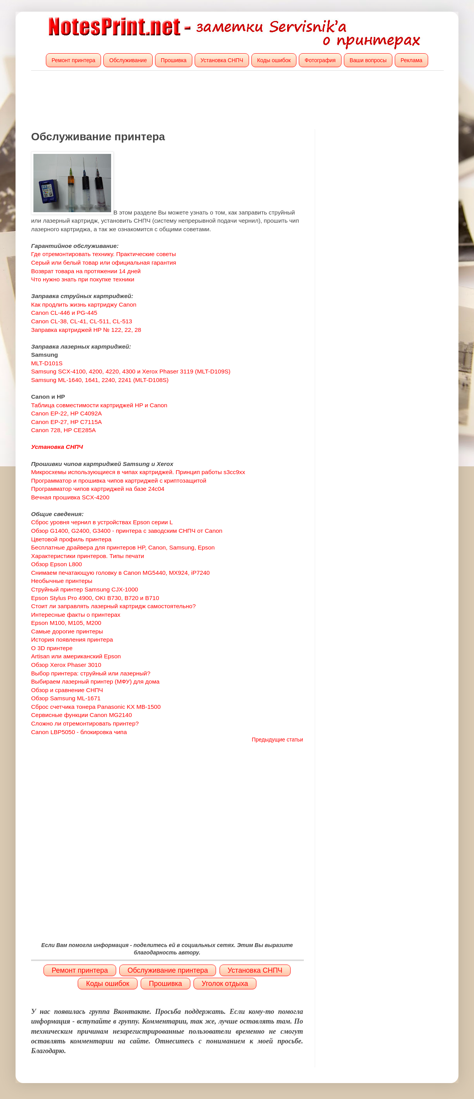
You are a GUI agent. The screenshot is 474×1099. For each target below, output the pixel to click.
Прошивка (173, 60)
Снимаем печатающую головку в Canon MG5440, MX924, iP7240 (120, 572)
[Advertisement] (237, 99)
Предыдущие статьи (277, 739)
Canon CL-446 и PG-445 (64, 312)
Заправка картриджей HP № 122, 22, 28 (86, 329)
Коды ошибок (274, 60)
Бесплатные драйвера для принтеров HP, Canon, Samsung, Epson (123, 547)
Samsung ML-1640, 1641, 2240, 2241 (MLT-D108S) (100, 380)
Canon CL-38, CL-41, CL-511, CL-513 (81, 321)
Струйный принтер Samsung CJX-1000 (84, 589)
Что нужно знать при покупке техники (82, 279)
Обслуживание (128, 60)
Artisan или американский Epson (76, 656)
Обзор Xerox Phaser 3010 (66, 664)
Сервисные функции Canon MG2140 (81, 715)
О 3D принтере (52, 648)
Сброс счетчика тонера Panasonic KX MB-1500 (95, 706)
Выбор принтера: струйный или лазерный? (90, 673)
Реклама (411, 60)
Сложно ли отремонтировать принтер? (85, 723)
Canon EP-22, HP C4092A (67, 413)
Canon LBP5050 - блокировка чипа (79, 732)
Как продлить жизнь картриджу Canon (83, 304)
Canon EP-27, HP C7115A (66, 422)
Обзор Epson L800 (56, 564)
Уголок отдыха (225, 983)
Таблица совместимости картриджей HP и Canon (99, 405)
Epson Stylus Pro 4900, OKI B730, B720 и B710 (95, 598)
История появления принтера (72, 639)
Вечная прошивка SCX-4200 (70, 497)
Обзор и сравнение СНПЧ (67, 690)
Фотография (320, 60)
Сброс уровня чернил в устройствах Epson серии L (102, 522)
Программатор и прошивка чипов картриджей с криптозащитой (118, 480)
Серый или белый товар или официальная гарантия (103, 262)
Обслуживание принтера (167, 970)
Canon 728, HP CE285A (63, 430)
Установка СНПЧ (221, 60)
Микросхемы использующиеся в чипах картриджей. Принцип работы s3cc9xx (138, 472)
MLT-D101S (47, 363)
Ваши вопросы (368, 60)
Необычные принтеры (61, 580)
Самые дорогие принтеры (67, 631)
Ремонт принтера (74, 60)
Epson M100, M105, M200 (66, 622)
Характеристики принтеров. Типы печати (87, 556)
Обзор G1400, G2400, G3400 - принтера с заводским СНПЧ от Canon (126, 530)
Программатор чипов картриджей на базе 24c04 (97, 488)
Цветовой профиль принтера (71, 539)
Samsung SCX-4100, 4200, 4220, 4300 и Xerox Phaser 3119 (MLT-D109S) (130, 371)
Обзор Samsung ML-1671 (66, 698)
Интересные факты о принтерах (75, 614)
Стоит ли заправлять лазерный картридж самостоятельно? (113, 606)
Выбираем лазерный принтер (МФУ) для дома (95, 681)
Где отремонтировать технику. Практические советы (103, 254)
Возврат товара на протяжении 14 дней (86, 271)
